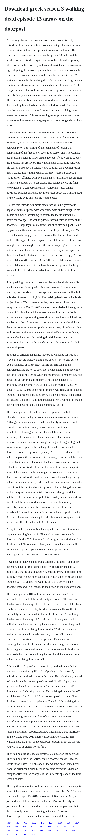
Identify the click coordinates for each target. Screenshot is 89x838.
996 (65, 831)
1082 (34, 823)
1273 (66, 826)
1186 (60, 823)
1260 (17, 835)
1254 (51, 823)
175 (42, 823)
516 (41, 831)
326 (73, 831)
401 (74, 826)
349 (17, 831)
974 (8, 826)
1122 (34, 835)
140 (25, 831)
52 (58, 831)
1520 (77, 823)
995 (25, 823)
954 (24, 826)
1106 (40, 826)
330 (68, 823)
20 (32, 826)
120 (57, 826)
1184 (50, 831)
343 (25, 835)
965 (8, 835)
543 (16, 826)
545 (17, 823)
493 (33, 831)
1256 (49, 826)
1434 (9, 823)
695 (42, 835)
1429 (9, 831)
